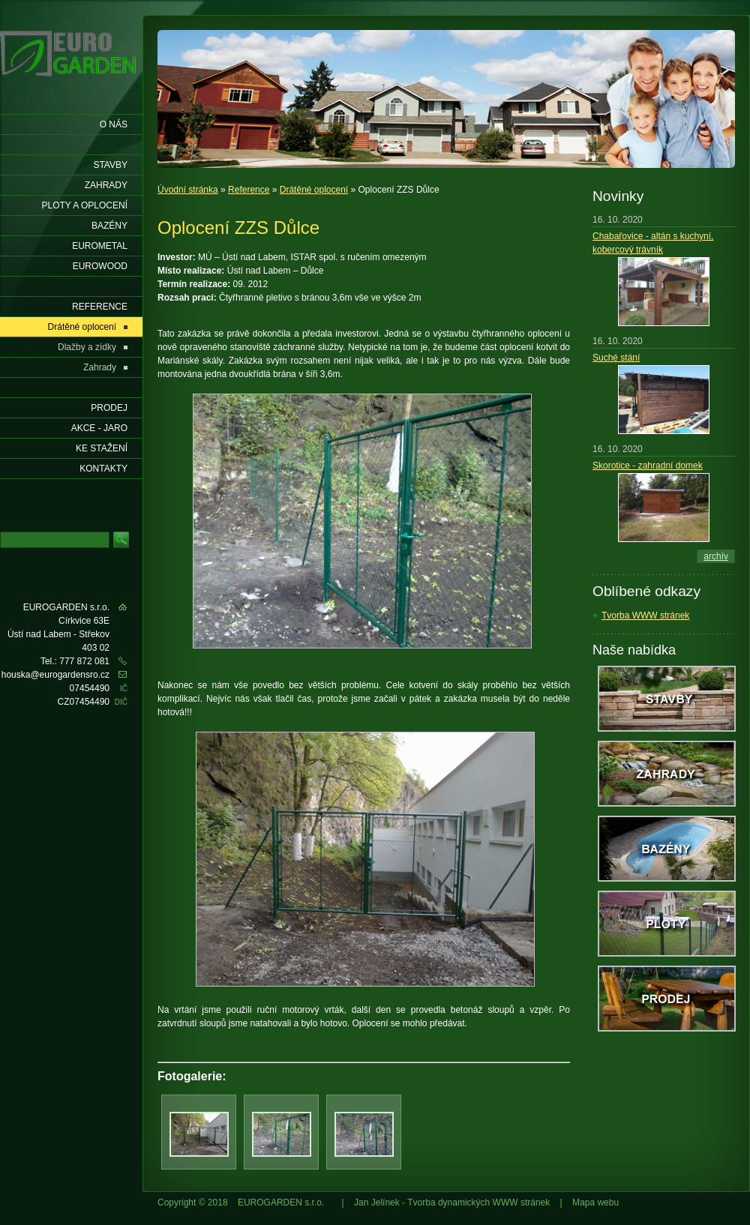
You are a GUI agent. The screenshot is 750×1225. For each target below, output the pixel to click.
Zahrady (106, 185)
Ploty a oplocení (85, 205)
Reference (248, 189)
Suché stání (616, 357)
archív (716, 556)
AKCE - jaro (99, 428)
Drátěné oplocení (314, 189)
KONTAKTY (104, 468)
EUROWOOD (100, 266)
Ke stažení (102, 448)
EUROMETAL (100, 246)
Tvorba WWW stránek (645, 615)
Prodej (109, 408)
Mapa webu (595, 1202)
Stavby (110, 165)
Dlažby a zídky (87, 347)
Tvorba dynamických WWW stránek (478, 1202)
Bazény (110, 225)
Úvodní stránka (188, 189)
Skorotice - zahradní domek (647, 465)
